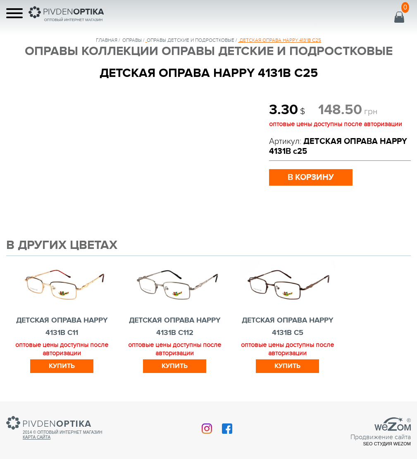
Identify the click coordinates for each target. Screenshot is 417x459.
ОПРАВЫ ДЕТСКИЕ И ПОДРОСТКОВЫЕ (190, 40)
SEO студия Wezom (387, 443)
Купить (62, 366)
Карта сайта (36, 437)
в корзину (311, 177)
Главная (106, 40)
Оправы (132, 40)
